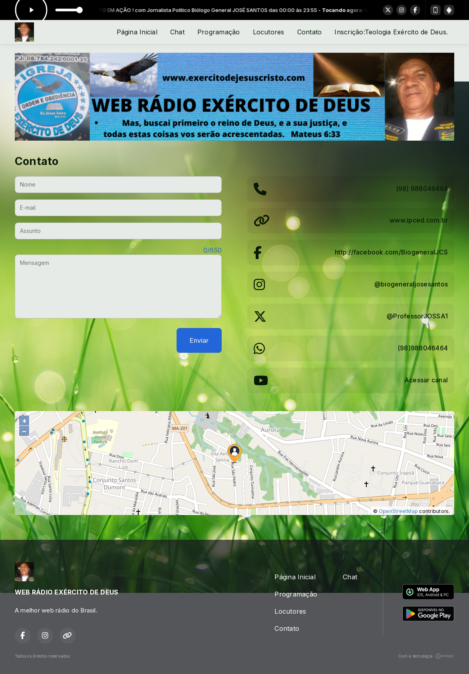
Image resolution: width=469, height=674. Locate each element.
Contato (309, 32)
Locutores (268, 32)
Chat (177, 32)
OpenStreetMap (398, 511)
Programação (218, 32)
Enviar (199, 340)
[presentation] (75, 340)
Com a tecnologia (426, 656)
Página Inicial (137, 32)
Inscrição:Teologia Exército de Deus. (391, 32)
